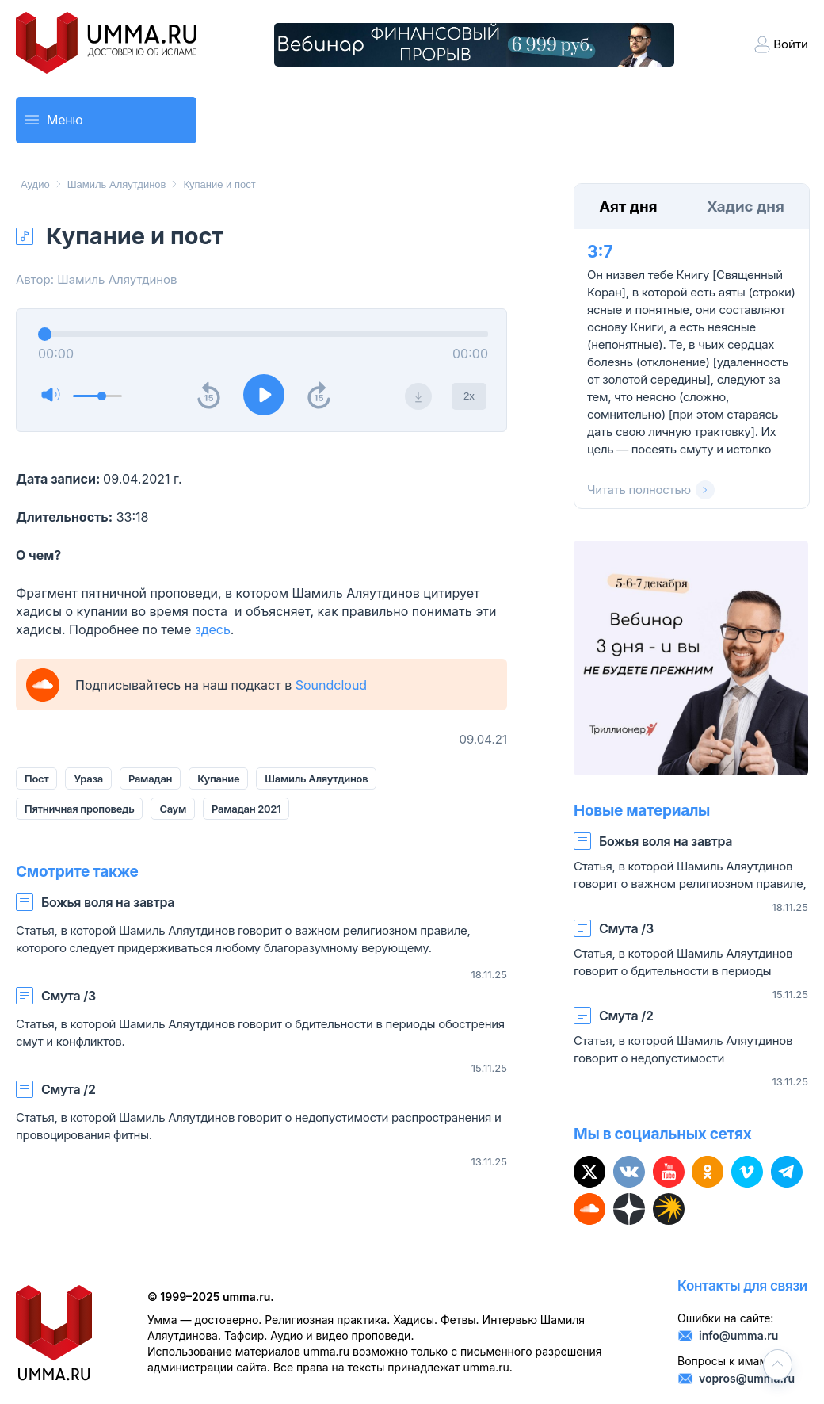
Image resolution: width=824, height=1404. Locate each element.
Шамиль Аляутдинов (116, 184)
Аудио (35, 184)
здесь (213, 629)
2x (469, 396)
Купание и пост (219, 184)
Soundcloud (331, 685)
